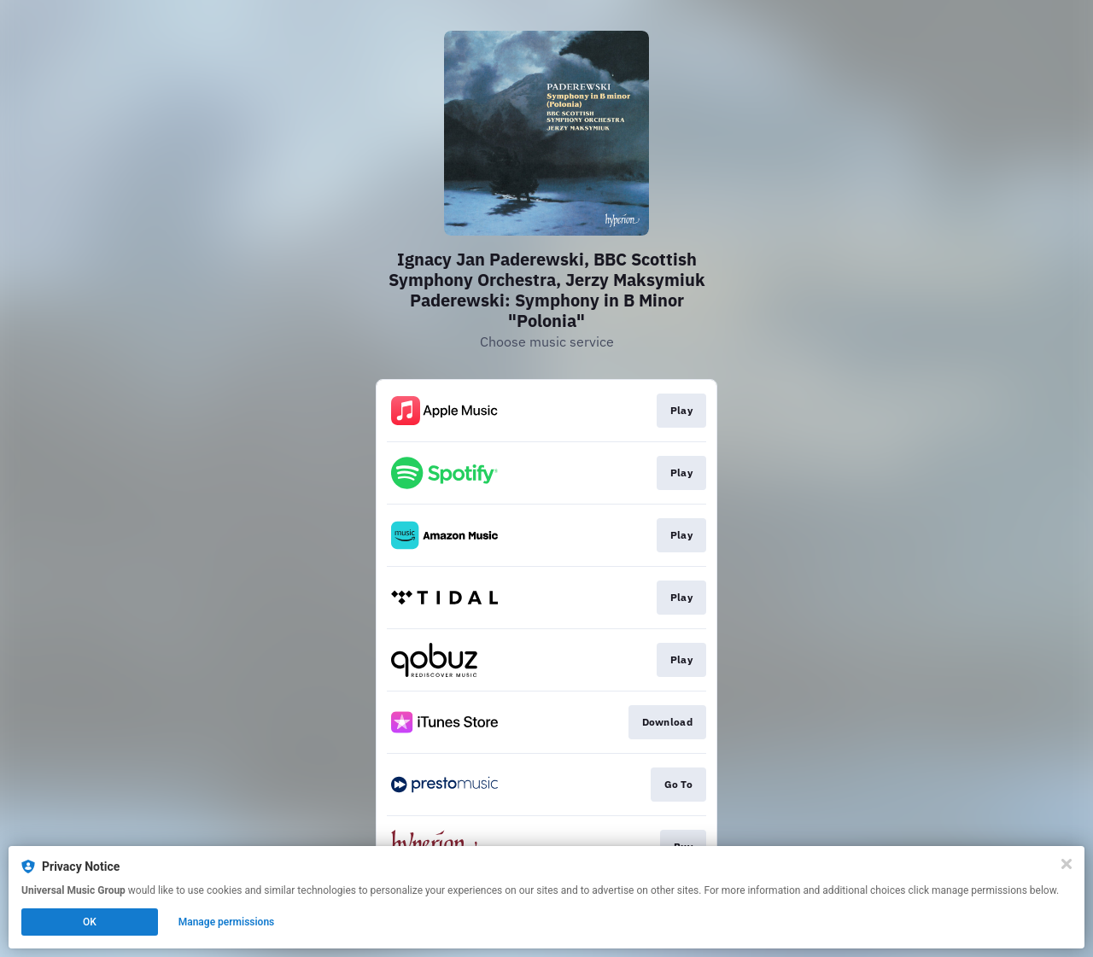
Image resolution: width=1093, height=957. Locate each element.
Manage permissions (226, 922)
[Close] (1066, 864)
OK (89, 922)
